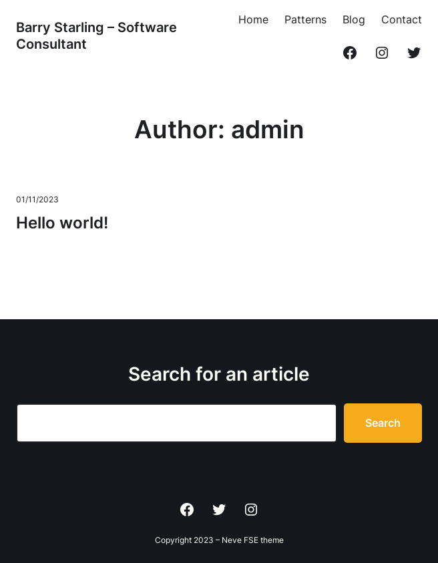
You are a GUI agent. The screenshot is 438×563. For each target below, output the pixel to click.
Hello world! (62, 222)
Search (383, 422)
